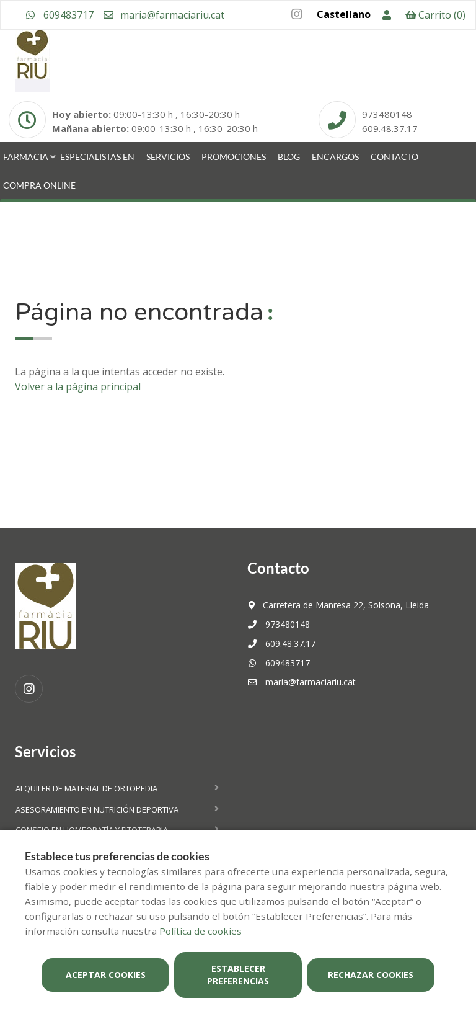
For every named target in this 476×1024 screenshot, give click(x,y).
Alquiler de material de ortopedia (86, 788)
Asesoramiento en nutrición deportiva (96, 809)
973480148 (278, 624)
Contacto (394, 156)
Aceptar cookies (106, 975)
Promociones (233, 156)
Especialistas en (97, 156)
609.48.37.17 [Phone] (390, 128)
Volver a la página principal (78, 386)
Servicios (168, 156)
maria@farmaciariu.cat (163, 15)
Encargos (335, 156)
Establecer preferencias (238, 975)
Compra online (39, 185)
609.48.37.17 (281, 643)
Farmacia (25, 156)
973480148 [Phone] (387, 114)
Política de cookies (200, 931)
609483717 (59, 15)
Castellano (344, 14)
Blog (289, 156)
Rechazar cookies (370, 975)
